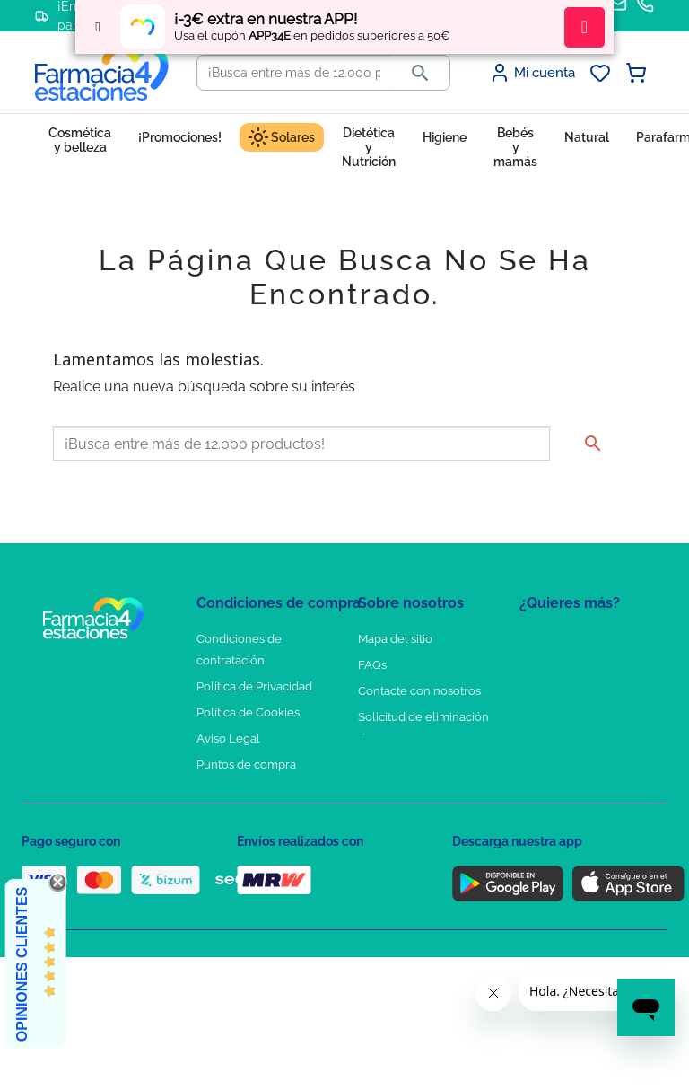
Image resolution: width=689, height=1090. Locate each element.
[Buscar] (294, 73)
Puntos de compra (246, 764)
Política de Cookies (248, 712)
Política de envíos (244, 790)
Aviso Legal (228, 738)
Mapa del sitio (395, 639)
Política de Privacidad (254, 686)
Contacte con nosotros (419, 691)
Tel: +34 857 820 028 (412, 764)
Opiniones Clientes (22, 964)
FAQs (372, 665)
